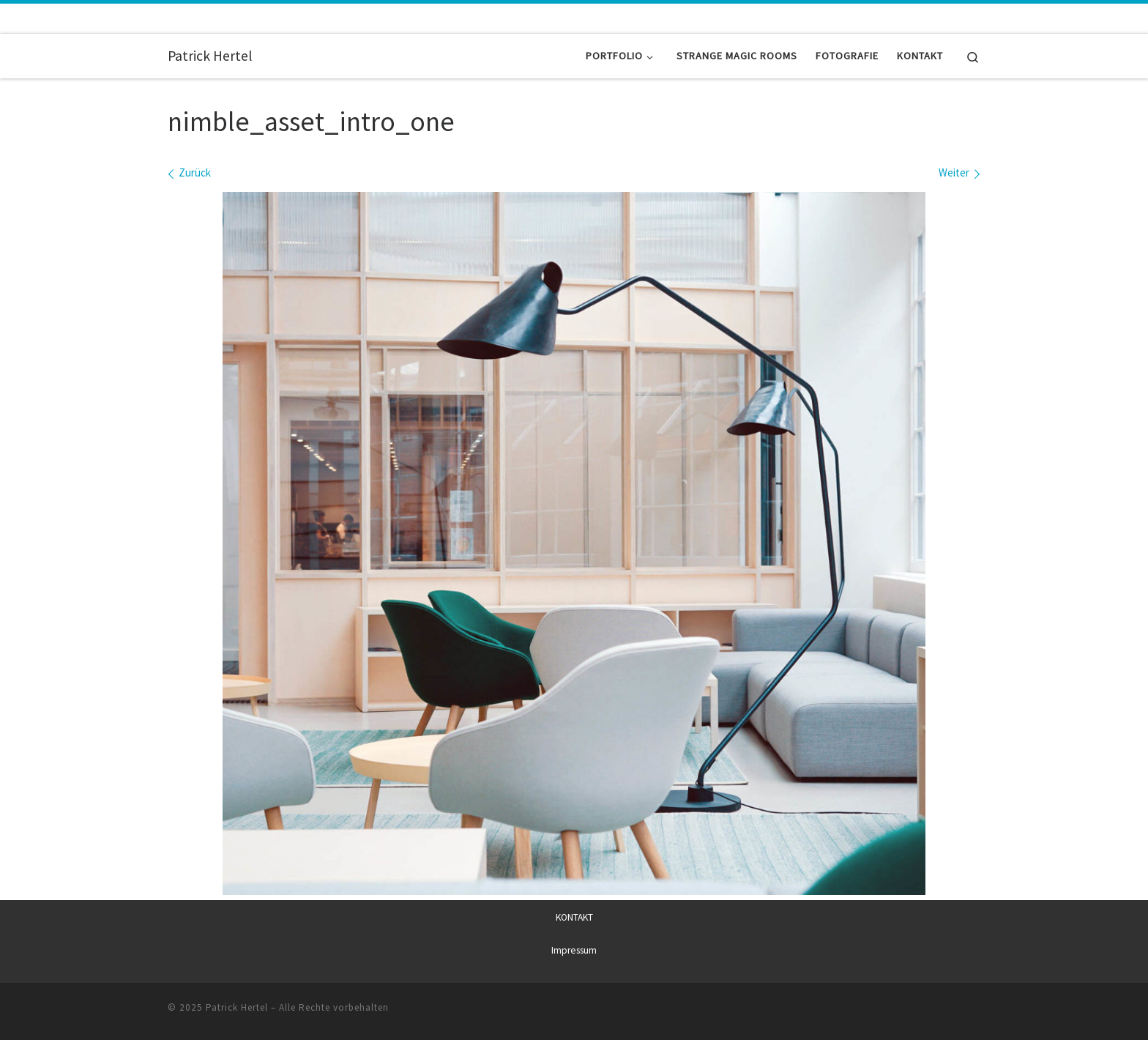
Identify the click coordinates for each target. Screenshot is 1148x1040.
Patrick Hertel (237, 1006)
